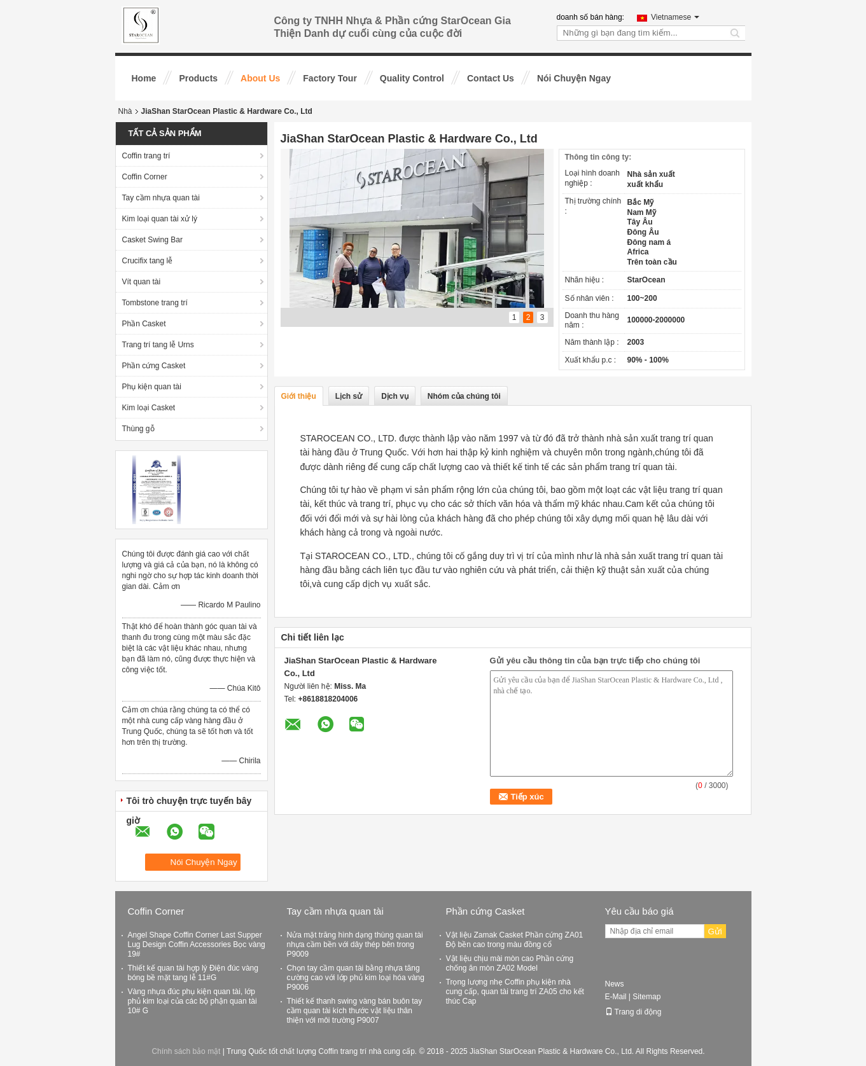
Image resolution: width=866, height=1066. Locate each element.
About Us (260, 78)
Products (198, 78)
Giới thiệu (298, 396)
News (614, 983)
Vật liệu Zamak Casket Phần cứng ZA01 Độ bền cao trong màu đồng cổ (514, 940)
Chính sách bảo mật (185, 1051)
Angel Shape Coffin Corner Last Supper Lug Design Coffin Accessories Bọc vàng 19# (196, 945)
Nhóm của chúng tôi (464, 396)
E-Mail (616, 996)
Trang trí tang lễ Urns (158, 344)
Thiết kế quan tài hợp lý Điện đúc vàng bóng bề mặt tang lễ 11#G (193, 973)
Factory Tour (330, 78)
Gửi (715, 931)
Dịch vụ (395, 396)
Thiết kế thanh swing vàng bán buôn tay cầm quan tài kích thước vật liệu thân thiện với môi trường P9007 (355, 1011)
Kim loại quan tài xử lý (159, 218)
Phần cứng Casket (154, 365)
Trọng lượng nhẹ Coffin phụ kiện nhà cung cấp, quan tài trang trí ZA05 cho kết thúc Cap (515, 992)
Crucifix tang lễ (147, 260)
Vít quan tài (141, 281)
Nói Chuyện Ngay (574, 78)
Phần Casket (144, 323)
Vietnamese (675, 17)
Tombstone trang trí (155, 302)
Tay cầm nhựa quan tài (161, 197)
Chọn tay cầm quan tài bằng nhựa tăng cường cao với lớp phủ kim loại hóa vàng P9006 (355, 978)
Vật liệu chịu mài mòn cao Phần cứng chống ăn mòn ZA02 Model (510, 963)
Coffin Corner (144, 176)
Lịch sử (348, 396)
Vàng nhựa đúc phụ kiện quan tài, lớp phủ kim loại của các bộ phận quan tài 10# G (192, 1001)
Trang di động (633, 1011)
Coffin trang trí (146, 155)
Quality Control (412, 78)
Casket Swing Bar (152, 239)
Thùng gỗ (138, 428)
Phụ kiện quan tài (151, 386)
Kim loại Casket (149, 407)
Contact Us (490, 78)
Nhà (125, 111)
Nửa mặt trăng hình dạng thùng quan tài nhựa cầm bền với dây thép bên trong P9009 (355, 945)
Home (144, 78)
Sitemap (646, 996)
